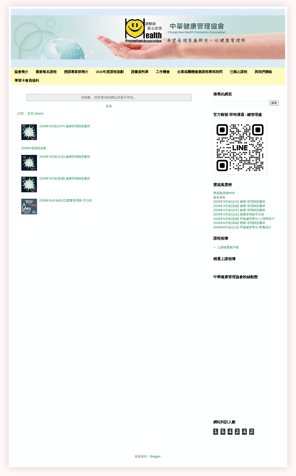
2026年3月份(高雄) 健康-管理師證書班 (239, 206)
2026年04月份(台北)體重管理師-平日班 (65, 200)
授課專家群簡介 (76, 72)
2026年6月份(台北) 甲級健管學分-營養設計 (242, 227)
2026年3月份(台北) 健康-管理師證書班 (239, 201)
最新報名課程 (46, 72)
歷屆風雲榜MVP (224, 193)
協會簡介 (21, 72)
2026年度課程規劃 (110, 72)
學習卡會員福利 (27, 80)
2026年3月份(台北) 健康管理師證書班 (64, 156)
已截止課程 (238, 72)
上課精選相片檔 (228, 247)
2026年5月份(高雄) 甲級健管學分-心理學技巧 (243, 218)
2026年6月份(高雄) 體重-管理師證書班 (239, 223)
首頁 (109, 106)
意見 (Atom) (35, 113)
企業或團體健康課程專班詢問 (199, 72)
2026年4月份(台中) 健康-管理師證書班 (239, 210)
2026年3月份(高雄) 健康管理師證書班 (64, 178)
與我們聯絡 (263, 72)
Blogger (155, 456)
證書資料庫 (139, 72)
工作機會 (163, 72)
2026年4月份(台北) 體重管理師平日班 (238, 214)
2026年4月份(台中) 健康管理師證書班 (64, 126)
